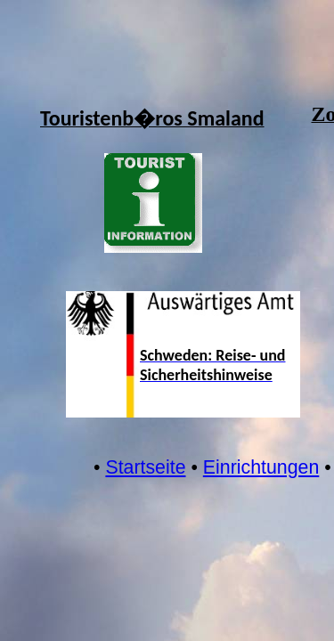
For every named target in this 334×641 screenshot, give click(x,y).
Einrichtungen (261, 467)
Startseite (145, 467)
